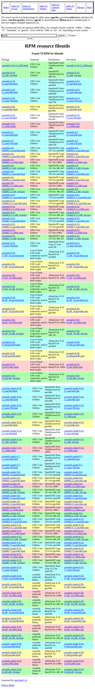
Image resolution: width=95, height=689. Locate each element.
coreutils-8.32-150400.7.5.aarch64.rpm (77, 219)
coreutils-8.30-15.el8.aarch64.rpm (75, 343)
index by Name (70, 7)
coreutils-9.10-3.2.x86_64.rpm (73, 74)
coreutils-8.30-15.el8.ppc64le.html (11, 354)
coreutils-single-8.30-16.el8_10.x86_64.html (13, 636)
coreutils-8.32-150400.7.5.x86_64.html (13, 237)
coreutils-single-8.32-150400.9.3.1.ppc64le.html (14, 526)
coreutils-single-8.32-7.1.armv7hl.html (12, 568)
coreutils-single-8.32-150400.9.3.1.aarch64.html (14, 520)
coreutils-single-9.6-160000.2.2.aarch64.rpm (75, 496)
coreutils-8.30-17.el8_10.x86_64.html (13, 287)
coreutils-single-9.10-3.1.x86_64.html (12, 440)
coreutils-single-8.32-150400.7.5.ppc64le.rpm (75, 549)
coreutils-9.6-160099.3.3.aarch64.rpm (77, 149)
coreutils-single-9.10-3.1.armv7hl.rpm (74, 406)
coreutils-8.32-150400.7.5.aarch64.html (13, 219)
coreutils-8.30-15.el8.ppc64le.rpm (75, 354)
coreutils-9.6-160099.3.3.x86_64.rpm (77, 166)
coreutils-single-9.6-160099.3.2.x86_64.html (13, 491)
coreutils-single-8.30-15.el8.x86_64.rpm (74, 670)
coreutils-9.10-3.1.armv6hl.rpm (74, 91)
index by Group (15, 7)
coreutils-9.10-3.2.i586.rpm (79, 65)
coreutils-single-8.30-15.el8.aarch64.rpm (74, 645)
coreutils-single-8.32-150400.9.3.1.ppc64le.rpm (76, 526)
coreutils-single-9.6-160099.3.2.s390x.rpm (74, 485)
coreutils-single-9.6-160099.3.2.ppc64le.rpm (75, 479)
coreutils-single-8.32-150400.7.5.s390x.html (12, 555)
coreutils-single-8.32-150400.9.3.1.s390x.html (13, 532)
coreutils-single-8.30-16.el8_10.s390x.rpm (74, 628)
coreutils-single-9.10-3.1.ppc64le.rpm (74, 423)
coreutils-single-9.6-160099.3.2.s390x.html (12, 485)
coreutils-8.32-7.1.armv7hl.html (10, 244)
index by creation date (56, 7)
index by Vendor (44, 7)
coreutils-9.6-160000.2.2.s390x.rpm (76, 184)
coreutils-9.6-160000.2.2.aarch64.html (13, 172)
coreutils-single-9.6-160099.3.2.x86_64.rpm (75, 491)
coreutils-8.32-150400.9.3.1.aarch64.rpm (78, 196)
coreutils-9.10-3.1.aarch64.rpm (73, 82)
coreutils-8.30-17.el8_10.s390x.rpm (76, 276)
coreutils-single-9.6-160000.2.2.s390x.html (12, 508)
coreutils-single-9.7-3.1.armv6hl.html (11, 457)
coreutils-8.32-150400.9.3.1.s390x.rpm (77, 207)
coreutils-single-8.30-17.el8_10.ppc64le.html (13, 585)
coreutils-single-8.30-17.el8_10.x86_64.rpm (74, 602)
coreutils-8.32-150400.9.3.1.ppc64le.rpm (78, 202)
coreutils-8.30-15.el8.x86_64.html (11, 376)
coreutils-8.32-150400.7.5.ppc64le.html (13, 225)
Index (6, 7)
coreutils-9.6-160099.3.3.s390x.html (12, 161)
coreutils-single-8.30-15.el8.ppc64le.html (12, 653)
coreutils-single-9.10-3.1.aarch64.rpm (74, 389)
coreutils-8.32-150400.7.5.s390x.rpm (76, 231)
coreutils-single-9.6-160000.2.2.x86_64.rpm (75, 514)
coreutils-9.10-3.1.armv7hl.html (10, 99)
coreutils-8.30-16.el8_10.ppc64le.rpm (77, 310)
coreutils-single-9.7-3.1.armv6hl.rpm (73, 457)
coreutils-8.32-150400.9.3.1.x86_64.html (14, 213)
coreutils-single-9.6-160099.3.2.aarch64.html (13, 473)
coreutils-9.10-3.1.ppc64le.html (10, 108)
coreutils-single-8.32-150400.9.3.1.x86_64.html (14, 538)
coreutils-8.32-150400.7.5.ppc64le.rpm (77, 225)
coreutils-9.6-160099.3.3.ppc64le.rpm (77, 155)
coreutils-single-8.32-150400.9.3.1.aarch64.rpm (76, 520)
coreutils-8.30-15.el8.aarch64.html (11, 343)
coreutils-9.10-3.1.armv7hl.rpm (74, 99)
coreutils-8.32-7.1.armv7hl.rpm (74, 244)
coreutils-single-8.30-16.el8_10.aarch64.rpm (75, 611)
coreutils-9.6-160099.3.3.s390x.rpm (76, 161)
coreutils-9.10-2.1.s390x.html (9, 125)
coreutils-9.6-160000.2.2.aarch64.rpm (77, 172)
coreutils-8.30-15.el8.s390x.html (10, 365)
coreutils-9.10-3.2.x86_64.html (9, 74)
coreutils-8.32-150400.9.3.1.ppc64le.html (14, 202)
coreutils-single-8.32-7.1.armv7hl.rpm (74, 568)
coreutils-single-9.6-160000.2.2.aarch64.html (13, 496)
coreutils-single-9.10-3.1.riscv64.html (12, 432)
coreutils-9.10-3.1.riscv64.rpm (73, 116)
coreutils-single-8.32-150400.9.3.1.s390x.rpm (75, 532)
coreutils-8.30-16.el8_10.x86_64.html (13, 332)
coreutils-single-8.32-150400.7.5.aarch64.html (13, 543)
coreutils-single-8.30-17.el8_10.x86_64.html (13, 602)
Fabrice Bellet (7, 685)
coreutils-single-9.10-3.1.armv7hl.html (12, 406)
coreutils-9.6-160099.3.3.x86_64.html (13, 166)
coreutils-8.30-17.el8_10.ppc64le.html (13, 265)
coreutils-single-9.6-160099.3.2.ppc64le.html (13, 479)
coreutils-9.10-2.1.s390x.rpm (73, 125)
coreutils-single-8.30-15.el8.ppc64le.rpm (74, 653)
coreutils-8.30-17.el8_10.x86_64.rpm (77, 287)
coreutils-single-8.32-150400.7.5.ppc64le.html (13, 549)
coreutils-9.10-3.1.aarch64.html (10, 82)
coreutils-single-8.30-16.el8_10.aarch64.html (13, 611)
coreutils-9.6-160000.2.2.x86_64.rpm (77, 190)
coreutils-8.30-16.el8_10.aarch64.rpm (77, 298)
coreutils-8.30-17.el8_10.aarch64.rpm (77, 254)
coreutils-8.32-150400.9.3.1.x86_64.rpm (78, 213)
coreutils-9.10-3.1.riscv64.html (9, 116)
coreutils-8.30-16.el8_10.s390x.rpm (76, 321)
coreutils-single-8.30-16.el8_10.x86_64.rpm (74, 636)
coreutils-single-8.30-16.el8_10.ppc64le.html (13, 619)
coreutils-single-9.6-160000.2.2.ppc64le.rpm (75, 502)
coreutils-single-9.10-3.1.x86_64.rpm (74, 440)
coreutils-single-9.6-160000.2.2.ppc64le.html (13, 502)
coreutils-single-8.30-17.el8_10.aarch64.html (13, 577)
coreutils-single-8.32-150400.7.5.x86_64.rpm (75, 561)
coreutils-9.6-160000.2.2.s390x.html (12, 184)
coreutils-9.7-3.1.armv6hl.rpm (74, 133)
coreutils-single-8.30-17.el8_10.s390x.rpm (74, 594)
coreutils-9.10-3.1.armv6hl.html (10, 91)
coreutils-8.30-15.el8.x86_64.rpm (75, 376)
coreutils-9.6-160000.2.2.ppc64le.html (13, 178)
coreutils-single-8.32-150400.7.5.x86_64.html (13, 561)
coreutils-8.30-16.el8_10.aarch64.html (13, 298)
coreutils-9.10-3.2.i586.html (15, 65)
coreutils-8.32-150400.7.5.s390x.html (12, 231)
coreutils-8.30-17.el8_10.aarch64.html (13, 254)
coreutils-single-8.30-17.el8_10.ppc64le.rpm (75, 585)
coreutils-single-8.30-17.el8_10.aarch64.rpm (75, 577)
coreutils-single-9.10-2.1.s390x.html (12, 449)
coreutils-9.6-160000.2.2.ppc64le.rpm (77, 178)
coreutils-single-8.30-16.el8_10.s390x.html (12, 628)
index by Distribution (28, 7)
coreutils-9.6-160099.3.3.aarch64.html (13, 149)
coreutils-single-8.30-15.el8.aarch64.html (12, 645)
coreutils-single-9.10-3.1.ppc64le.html (12, 423)
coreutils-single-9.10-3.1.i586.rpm (74, 415)
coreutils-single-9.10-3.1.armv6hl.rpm (74, 398)
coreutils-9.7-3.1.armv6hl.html (10, 133)
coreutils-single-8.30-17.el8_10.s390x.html (12, 594)
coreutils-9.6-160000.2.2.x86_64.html (13, 190)
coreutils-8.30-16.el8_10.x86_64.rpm (77, 332)
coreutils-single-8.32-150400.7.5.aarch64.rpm (75, 543)
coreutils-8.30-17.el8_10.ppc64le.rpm (77, 265)
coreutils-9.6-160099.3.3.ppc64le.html (13, 155)
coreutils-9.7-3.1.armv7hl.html (10, 142)
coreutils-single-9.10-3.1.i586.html (12, 415)
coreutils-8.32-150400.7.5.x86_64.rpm (77, 237)
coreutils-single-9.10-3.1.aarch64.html (12, 389)
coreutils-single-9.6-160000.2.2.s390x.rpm (74, 508)
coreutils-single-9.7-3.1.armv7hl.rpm (73, 466)
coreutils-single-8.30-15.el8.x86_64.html (12, 670)
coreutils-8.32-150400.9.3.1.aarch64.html (14, 196)
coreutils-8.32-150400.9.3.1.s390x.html (13, 207)
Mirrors (80, 7)
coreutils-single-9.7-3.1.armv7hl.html (11, 466)
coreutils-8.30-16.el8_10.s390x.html (12, 321)
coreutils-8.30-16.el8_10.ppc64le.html (13, 310)
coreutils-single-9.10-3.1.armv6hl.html (12, 398)
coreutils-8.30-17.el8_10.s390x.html (12, 276)
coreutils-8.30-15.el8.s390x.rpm (74, 365)
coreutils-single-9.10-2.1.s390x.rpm (74, 449)
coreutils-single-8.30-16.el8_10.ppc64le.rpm (75, 619)
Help (89, 7)
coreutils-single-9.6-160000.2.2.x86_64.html (13, 514)
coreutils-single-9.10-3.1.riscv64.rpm (74, 432)
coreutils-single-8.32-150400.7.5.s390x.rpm (74, 555)
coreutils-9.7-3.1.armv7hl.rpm (74, 142)
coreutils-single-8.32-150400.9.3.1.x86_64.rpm (76, 538)
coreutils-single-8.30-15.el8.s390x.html (12, 662)
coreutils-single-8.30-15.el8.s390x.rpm (74, 662)
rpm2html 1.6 (20, 680)
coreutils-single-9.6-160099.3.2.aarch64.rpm (75, 473)
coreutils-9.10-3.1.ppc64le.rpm (73, 108)
